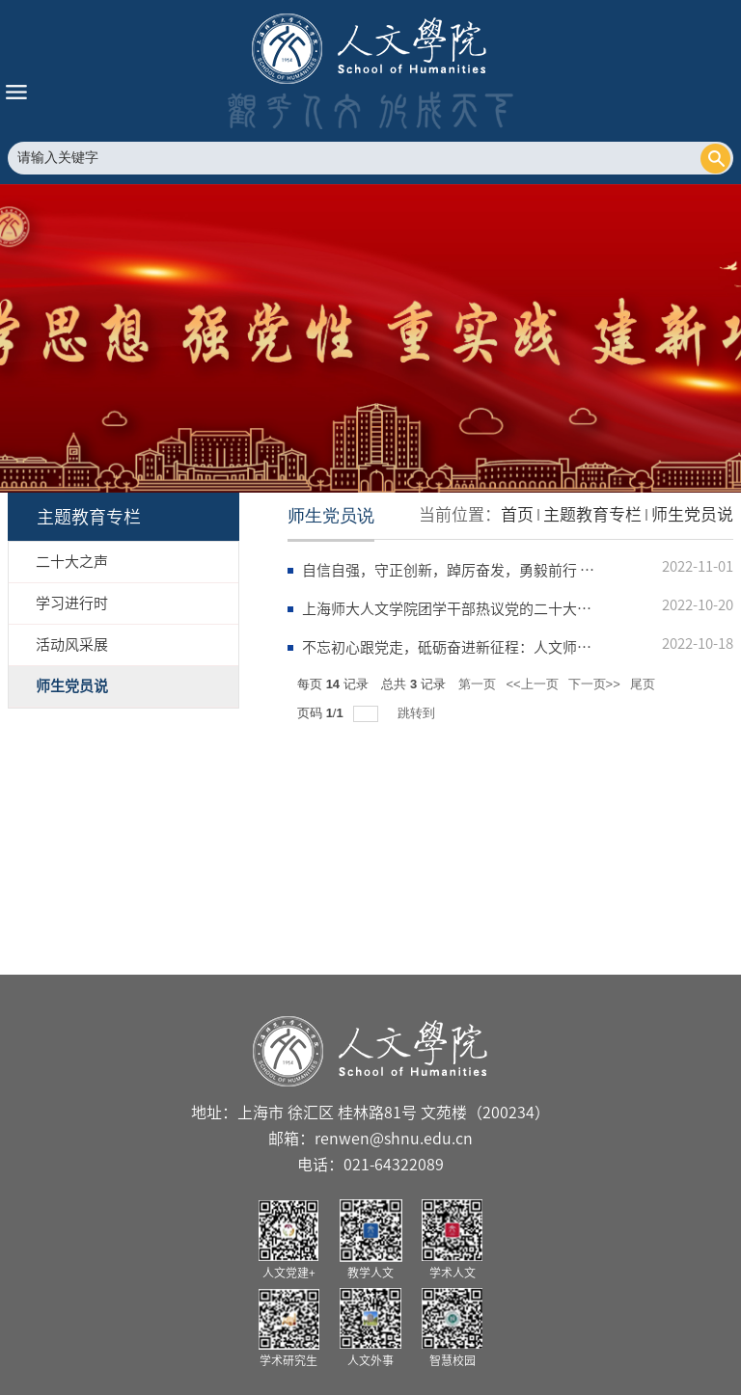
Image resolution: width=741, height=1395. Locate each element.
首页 (517, 514)
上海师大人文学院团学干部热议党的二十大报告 (454, 609)
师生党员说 (692, 514)
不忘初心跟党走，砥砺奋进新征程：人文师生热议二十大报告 (497, 647)
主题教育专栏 (592, 514)
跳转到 (418, 713)
